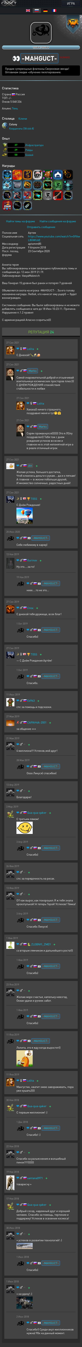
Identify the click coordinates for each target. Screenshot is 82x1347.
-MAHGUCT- (41, 538)
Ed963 (31, 700)
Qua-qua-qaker (36, 812)
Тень (15, 108)
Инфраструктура (34, 145)
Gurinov (32, 560)
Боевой (29, 154)
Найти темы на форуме (20, 221)
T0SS (34, 498)
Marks (33, 370)
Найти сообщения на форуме (58, 221)
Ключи (22, 118)
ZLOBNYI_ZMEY (41, 944)
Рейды (29, 150)
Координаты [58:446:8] (21, 128)
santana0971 (35, 1178)
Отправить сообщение (41, 227)
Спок (30, 608)
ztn (30, 465)
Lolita (30, 349)
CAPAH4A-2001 (36, 722)
